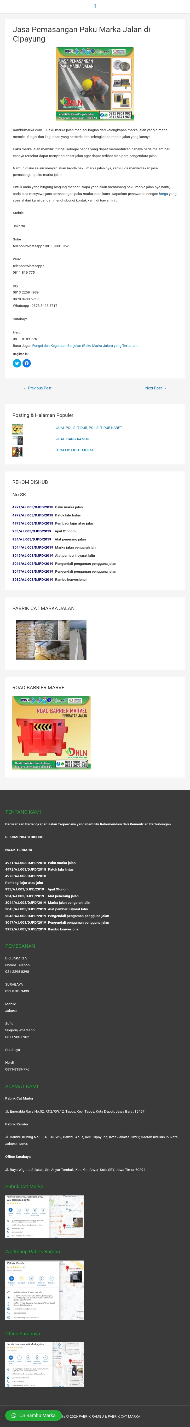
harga (163, 194)
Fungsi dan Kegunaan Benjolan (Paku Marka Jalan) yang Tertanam (85, 345)
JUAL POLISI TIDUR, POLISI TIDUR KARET (89, 427)
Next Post (156, 388)
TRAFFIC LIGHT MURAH (75, 450)
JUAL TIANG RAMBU (72, 439)
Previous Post (37, 388)
